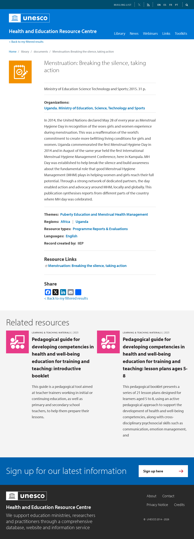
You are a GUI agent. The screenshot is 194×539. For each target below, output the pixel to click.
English (71, 236)
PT (176, 4)
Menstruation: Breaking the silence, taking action (87, 265)
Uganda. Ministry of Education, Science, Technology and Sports (94, 108)
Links (166, 33)
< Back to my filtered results (26, 41)
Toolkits (181, 33)
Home (12, 51)
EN (158, 4)
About (151, 495)
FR (170, 4)
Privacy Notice (157, 504)
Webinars (150, 33)
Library (119, 33)
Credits (179, 504)
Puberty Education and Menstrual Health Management (104, 214)
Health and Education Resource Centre (48, 507)
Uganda (82, 221)
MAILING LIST (122, 4)
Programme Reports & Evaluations (100, 228)
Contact (168, 495)
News (134, 33)
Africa (65, 221)
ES (164, 4)
